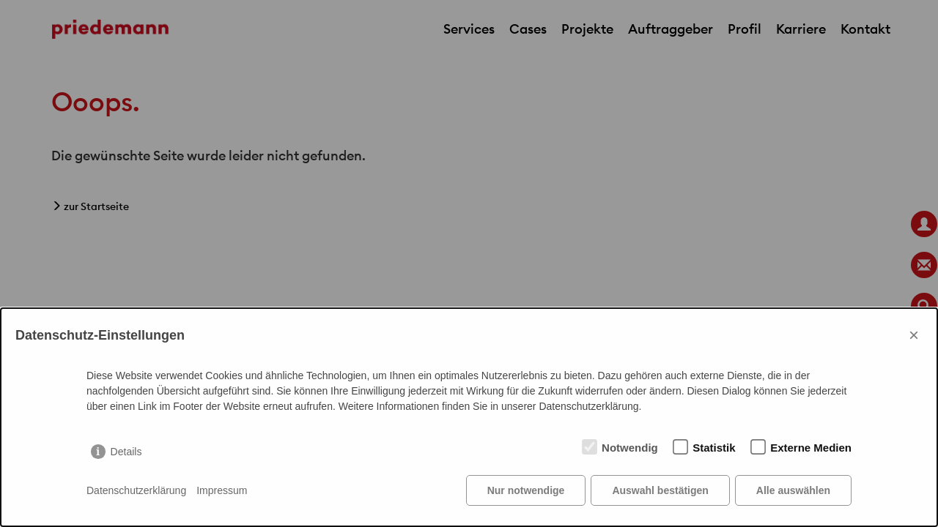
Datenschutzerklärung (136, 490)
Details (126, 451)
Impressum (221, 490)
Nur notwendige (526, 490)
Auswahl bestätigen (660, 490)
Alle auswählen (793, 490)
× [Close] (914, 335)
